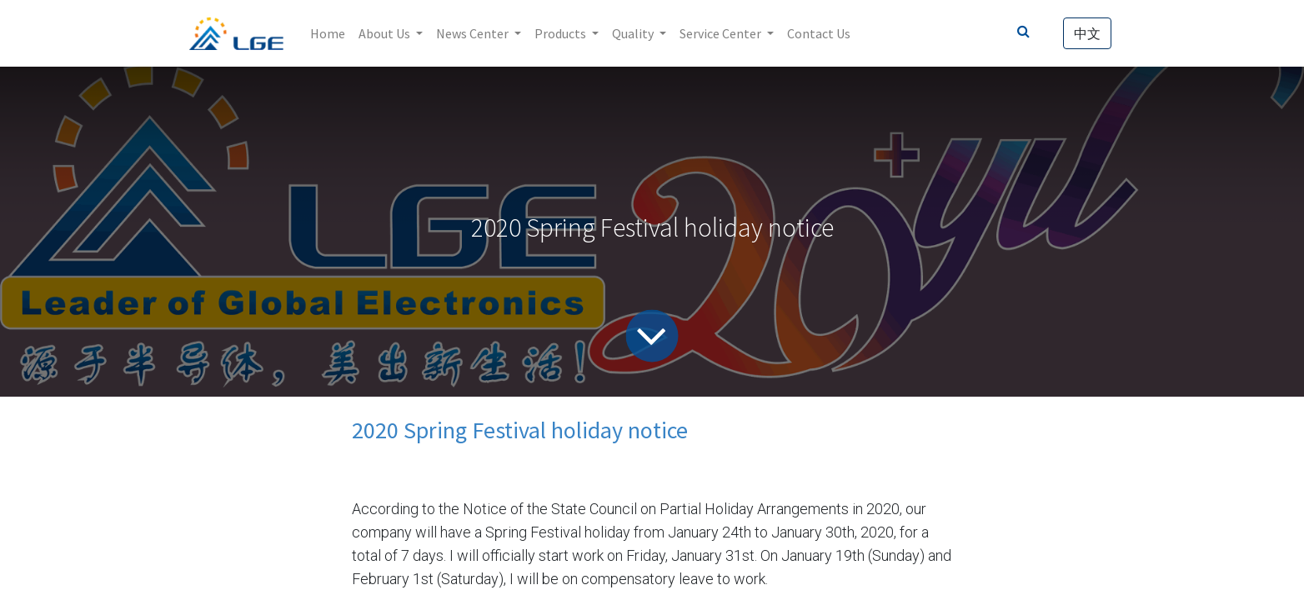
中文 (1087, 33)
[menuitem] (327, 33)
